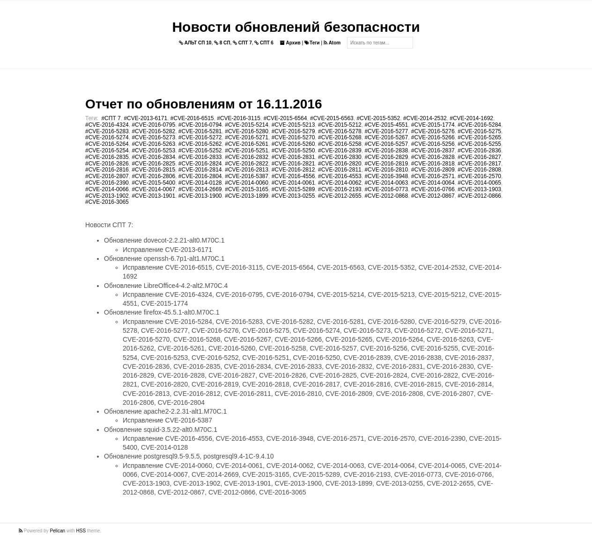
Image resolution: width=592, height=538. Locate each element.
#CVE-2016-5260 (293, 144)
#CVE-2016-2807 (107, 176)
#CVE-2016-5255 (479, 144)
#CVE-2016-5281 (200, 131)
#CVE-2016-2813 (246, 169)
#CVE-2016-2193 (340, 189)
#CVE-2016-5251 (246, 150)
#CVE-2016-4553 (340, 176)
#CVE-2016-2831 (293, 157)
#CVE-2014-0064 (433, 182)
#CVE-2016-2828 (433, 157)
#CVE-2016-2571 (433, 176)
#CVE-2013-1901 (153, 196)
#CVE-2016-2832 (246, 157)
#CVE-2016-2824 (200, 163)
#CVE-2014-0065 (479, 182)
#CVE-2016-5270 (293, 137)
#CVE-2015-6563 (332, 118)
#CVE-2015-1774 (433, 125)
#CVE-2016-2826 (107, 163)
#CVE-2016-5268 (340, 137)
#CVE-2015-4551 (386, 125)
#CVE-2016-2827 (479, 157)
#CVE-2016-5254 (107, 150)
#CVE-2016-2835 (107, 157)
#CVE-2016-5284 (479, 125)
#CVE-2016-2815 (153, 169)
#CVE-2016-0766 (433, 189)
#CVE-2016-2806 (153, 176)
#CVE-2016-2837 (433, 150)
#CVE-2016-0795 (153, 125)
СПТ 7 (242, 42)
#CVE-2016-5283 (107, 131)
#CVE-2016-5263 (153, 144)
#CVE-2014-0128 (200, 182)
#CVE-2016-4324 (107, 125)
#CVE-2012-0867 (433, 196)
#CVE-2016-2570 (479, 176)
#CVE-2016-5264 (107, 144)
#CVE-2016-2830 (340, 157)
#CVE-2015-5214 (246, 125)
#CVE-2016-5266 (433, 137)
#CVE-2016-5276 (433, 131)
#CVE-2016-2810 (386, 169)
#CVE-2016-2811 (340, 169)
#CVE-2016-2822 (246, 163)
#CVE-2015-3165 (246, 189)
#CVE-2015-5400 (153, 182)
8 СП (222, 42)
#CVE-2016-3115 (238, 118)
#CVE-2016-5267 (386, 137)
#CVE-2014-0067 (153, 189)
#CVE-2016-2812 (293, 169)
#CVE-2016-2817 (479, 163)
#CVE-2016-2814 (200, 169)
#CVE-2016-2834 (153, 157)
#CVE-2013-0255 (293, 196)
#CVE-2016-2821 (293, 163)
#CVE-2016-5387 (246, 176)
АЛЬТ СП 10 (195, 42)
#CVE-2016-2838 (386, 150)
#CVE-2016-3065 (107, 202)
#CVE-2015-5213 (293, 125)
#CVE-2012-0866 (479, 196)
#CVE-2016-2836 (479, 150)
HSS (81, 530)
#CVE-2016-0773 (386, 189)
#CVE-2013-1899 (246, 196)
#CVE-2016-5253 (153, 150)
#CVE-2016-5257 (386, 144)
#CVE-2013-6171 (145, 118)
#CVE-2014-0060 (246, 182)
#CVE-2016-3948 (386, 176)
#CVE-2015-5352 (378, 118)
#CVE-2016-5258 (340, 144)
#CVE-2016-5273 (153, 137)
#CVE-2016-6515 (192, 118)
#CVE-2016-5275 (479, 131)
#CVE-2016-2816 (107, 169)
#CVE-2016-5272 (200, 137)
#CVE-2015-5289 (293, 189)
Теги (311, 42)
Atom (332, 42)
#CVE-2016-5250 (293, 150)
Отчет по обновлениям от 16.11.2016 (203, 104)
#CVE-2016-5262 (200, 144)
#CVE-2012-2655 (340, 196)
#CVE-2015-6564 (285, 118)
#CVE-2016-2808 (479, 169)
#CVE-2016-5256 (433, 144)
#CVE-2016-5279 (293, 131)
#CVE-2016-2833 (200, 157)
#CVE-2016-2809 (433, 169)
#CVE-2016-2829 (386, 157)
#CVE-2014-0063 (386, 182)
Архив (290, 42)
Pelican (57, 530)
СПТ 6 (264, 42)
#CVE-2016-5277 (386, 131)
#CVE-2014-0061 (293, 182)
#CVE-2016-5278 (340, 131)
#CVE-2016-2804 (200, 176)
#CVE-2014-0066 (107, 189)
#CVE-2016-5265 (479, 137)
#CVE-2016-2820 (340, 163)
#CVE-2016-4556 (293, 176)
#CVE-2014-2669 (200, 189)
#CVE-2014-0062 (340, 182)
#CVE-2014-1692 (471, 118)
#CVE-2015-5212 (340, 125)
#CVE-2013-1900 (200, 196)
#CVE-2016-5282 (153, 131)
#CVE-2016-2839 (340, 150)
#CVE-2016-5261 (246, 144)
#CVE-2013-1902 (107, 196)
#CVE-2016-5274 (107, 137)
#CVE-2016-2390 (107, 182)
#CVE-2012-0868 (386, 196)
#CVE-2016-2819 (386, 163)
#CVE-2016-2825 (153, 163)
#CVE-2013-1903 (479, 189)
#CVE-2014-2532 (425, 118)
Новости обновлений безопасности (296, 27)
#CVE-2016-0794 (200, 125)
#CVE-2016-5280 (246, 131)
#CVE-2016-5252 (200, 150)
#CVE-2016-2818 (433, 163)
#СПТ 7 (110, 118)
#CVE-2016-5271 (246, 137)
